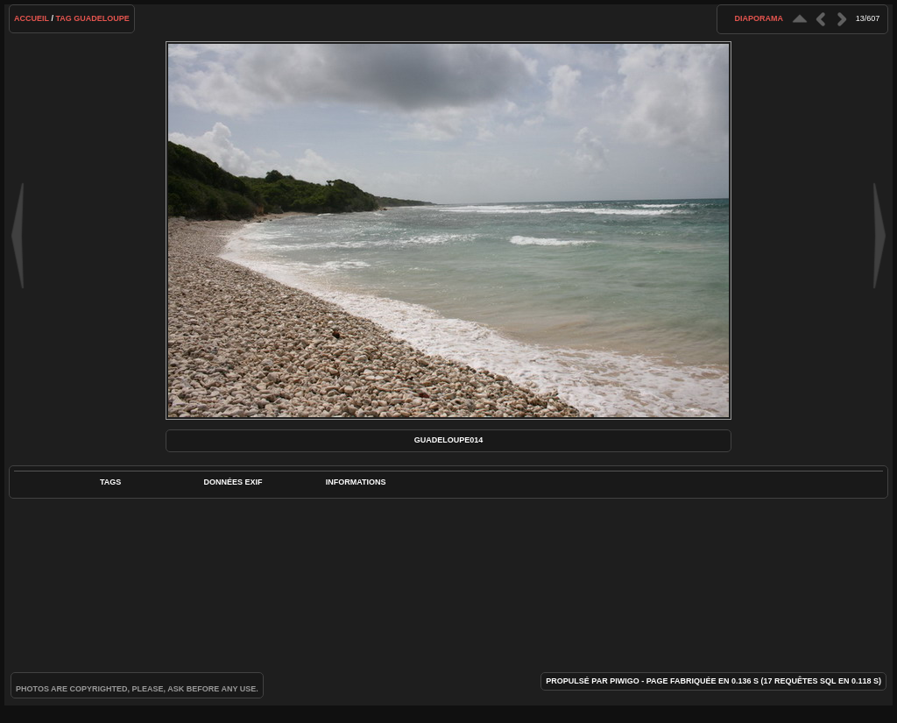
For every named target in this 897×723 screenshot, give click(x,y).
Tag (63, 18)
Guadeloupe (102, 18)
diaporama (758, 18)
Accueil (31, 18)
